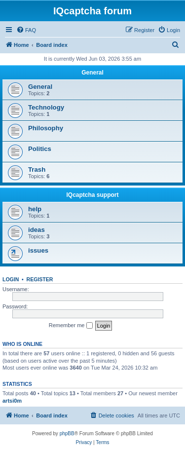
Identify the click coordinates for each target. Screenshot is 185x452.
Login (10, 279)
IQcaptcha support (92, 194)
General (92, 72)
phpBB (67, 433)
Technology (46, 107)
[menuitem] (26, 30)
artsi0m (12, 401)
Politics (39, 148)
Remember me (71, 325)
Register (40, 279)
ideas (36, 229)
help (34, 209)
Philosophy (45, 128)
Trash (36, 169)
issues (38, 250)
